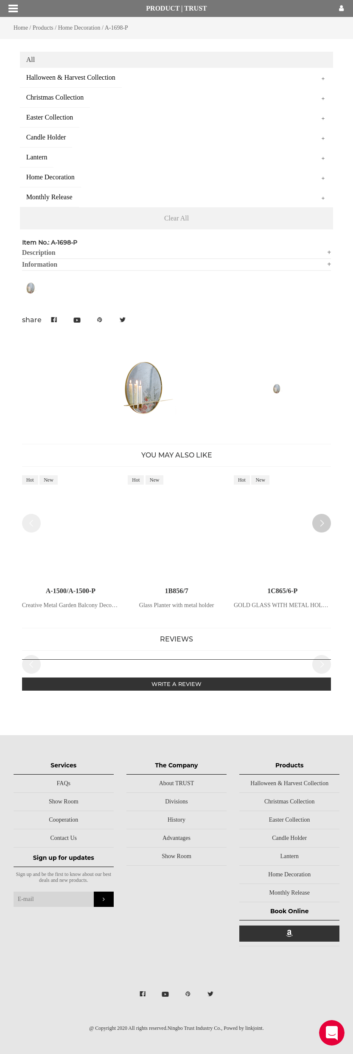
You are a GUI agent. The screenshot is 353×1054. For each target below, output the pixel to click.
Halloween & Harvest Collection (289, 783)
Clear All (176, 218)
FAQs (63, 783)
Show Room (63, 801)
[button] (321, 523)
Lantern (289, 856)
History (176, 820)
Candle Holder (289, 838)
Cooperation (63, 820)
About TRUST (176, 783)
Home (21, 28)
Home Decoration (79, 28)
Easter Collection (289, 820)
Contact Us (63, 838)
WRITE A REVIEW (176, 683)
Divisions (176, 801)
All (30, 59)
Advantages (176, 838)
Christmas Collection (289, 801)
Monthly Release (289, 892)
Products (43, 28)
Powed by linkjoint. (243, 1028)
